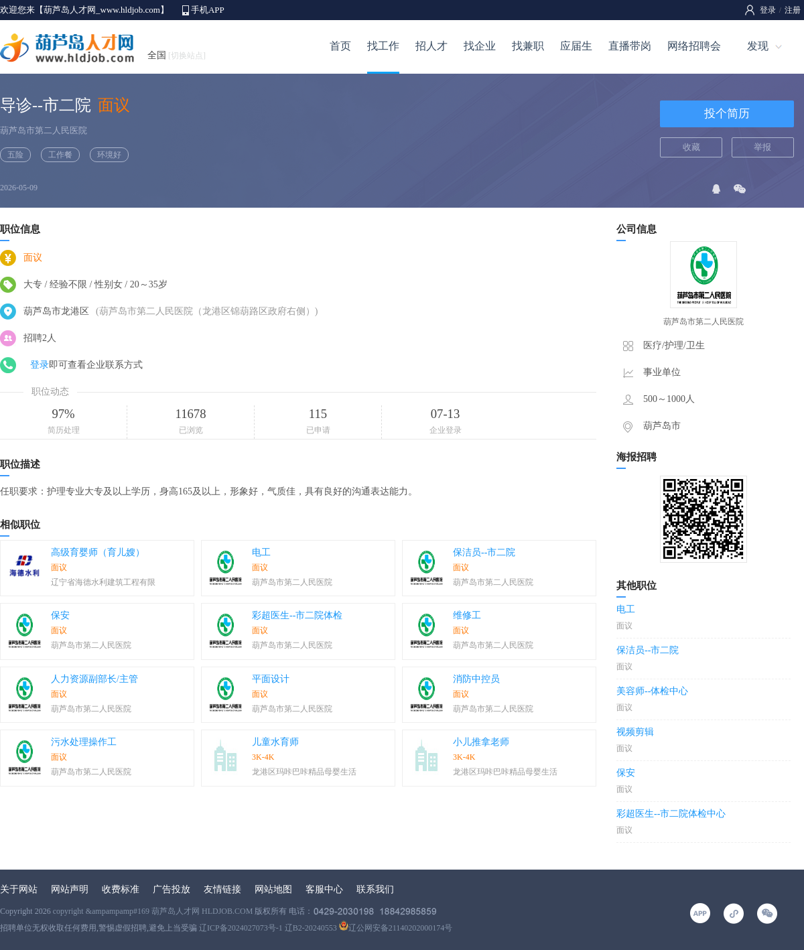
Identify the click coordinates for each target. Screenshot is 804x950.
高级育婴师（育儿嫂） (98, 552)
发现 (757, 46)
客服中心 (324, 889)
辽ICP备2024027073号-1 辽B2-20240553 (268, 928)
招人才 (431, 46)
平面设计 (270, 679)
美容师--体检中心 (652, 691)
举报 (762, 147)
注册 (793, 10)
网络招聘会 (694, 46)
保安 (60, 615)
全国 (176, 55)
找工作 (383, 46)
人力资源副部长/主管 (94, 679)
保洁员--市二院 (484, 552)
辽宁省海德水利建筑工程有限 (103, 582)
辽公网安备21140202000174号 (396, 928)
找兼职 (528, 46)
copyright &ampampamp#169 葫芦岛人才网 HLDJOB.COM (153, 911)
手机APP (207, 10)
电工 (261, 552)
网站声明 (69, 889)
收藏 (691, 147)
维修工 (467, 615)
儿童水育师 (275, 742)
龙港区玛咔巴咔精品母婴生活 (304, 771)
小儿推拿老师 (481, 742)
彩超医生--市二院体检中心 (671, 814)
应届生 (576, 46)
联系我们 (375, 889)
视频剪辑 (635, 732)
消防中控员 (476, 679)
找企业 (480, 46)
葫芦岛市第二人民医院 (43, 130)
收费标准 (120, 889)
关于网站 (19, 889)
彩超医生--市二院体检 (297, 615)
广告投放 (171, 889)
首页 (340, 46)
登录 (768, 10)
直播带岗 (629, 46)
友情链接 (222, 889)
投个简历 (727, 113)
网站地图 (273, 889)
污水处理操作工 (84, 742)
